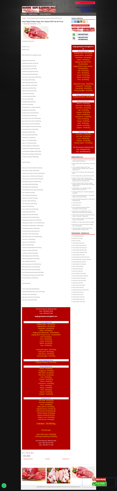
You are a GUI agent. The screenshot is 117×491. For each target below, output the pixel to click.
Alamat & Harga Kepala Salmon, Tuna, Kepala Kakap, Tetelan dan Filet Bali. (83, 196)
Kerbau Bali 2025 (76, 205)
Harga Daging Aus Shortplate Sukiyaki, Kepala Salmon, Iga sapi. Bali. (81, 188)
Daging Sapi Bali (37, 2)
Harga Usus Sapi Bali (77, 271)
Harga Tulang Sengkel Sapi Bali (80, 275)
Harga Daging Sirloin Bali (78, 254)
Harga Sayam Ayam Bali (78, 297)
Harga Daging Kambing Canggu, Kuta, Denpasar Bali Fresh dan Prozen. (43, 21)
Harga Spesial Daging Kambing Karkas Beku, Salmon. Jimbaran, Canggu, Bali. (83, 215)
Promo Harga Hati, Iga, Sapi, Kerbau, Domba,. (83, 175)
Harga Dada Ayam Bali (77, 287)
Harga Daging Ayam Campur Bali (80, 289)
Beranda (47, 459)
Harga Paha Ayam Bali (77, 292)
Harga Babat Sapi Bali (77, 268)
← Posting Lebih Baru (27, 459)
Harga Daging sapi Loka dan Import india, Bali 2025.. (83, 164)
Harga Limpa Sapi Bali (77, 266)
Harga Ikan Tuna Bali (77, 238)
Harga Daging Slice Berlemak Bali (80, 257)
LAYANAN (29, 2)
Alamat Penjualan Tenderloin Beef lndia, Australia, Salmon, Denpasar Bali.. (82, 228)
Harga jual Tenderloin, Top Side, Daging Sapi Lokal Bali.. (83, 192)
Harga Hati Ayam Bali (77, 283)
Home (24, 18)
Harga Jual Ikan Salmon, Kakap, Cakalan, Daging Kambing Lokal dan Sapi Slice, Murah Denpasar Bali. (83, 184)
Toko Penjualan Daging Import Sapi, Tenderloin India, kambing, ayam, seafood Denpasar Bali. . (82, 168)
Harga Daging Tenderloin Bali (79, 252)
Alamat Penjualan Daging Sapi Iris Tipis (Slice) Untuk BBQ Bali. (83, 199)
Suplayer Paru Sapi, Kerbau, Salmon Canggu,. (83, 222)
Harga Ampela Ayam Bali (78, 285)
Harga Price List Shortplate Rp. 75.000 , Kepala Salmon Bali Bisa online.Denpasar (82, 211)
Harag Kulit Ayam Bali (77, 294)
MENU (23, 2)
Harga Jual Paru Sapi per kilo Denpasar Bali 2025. (83, 172)
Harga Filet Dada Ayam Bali (79, 278)
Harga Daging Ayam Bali (78, 243)
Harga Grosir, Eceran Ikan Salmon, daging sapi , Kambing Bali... (82, 225)
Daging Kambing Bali (48, 2)
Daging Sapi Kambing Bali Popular (80, 25)
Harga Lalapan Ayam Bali (78, 301)
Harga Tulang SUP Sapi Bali (79, 273)
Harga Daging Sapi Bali (78, 236)
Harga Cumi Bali (76, 240)
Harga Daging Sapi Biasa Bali (79, 250)
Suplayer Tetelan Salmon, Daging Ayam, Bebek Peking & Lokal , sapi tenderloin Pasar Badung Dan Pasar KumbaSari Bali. (83, 179)
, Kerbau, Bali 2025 (76, 202)
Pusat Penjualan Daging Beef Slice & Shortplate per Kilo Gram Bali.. (81, 208)
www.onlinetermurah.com (74, 486)
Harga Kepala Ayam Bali (78, 299)
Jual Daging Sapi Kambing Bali (52, 486)
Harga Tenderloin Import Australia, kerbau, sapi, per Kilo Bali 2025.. (83, 219)
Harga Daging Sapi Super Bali (79, 247)
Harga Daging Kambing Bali (79, 245)
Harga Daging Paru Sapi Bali (79, 264)
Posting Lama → (66, 459)
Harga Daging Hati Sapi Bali (79, 261)
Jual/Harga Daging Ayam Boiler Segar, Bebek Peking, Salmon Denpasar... (83, 160)
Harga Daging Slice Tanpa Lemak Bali (81, 259)
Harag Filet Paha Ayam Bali (79, 280)
